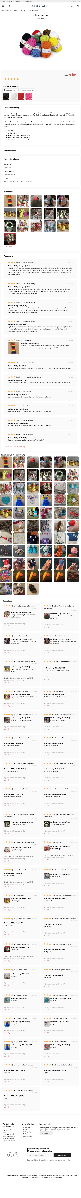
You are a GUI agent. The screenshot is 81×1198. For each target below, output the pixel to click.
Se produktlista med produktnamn (26, 90)
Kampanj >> (28, 1)
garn (26, 136)
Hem (2, 10)
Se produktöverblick (10, 90)
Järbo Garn (7, 182)
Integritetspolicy (28, 1150)
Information (76, 1)
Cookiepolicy (27, 1146)
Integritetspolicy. (65, 1174)
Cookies (25, 1148)
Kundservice (27, 1142)
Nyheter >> (19, 1)
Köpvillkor (26, 1144)
